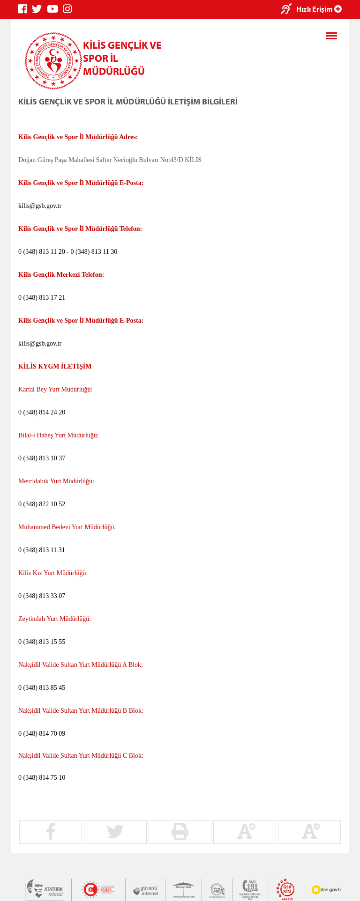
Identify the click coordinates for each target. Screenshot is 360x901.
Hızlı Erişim (319, 9)
